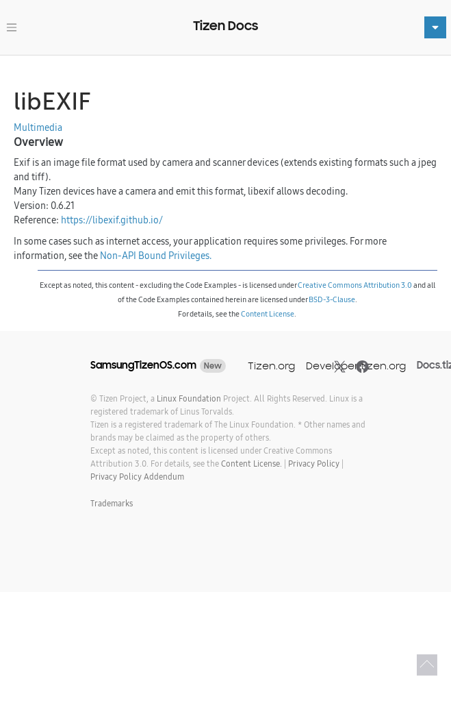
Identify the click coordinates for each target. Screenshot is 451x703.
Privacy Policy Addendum (137, 476)
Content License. (251, 463)
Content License (267, 313)
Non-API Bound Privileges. (155, 255)
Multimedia (38, 127)
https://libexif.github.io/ (112, 220)
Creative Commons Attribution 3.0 (355, 285)
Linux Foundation (189, 398)
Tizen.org (271, 365)
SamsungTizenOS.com (143, 365)
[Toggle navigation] (11, 27)
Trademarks (111, 503)
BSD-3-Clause (332, 299)
